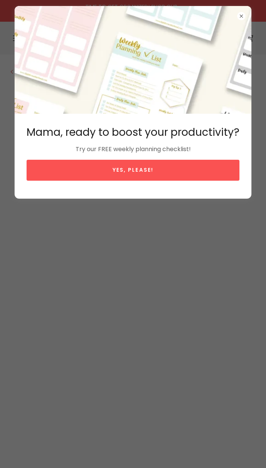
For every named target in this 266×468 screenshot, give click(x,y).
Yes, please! (133, 170)
